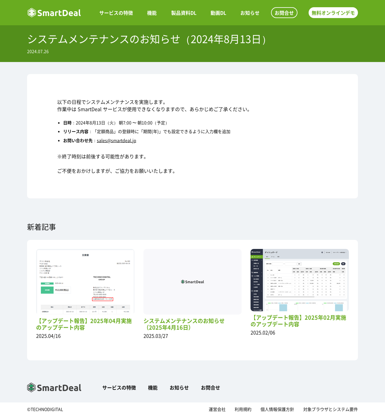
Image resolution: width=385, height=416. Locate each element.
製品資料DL (183, 12)
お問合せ (284, 12)
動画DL (218, 12)
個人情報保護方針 (277, 409)
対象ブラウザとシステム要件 (330, 409)
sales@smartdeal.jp (116, 140)
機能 (152, 12)
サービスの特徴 (116, 12)
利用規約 (243, 409)
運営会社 (217, 409)
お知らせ (250, 12)
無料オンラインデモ (333, 12)
